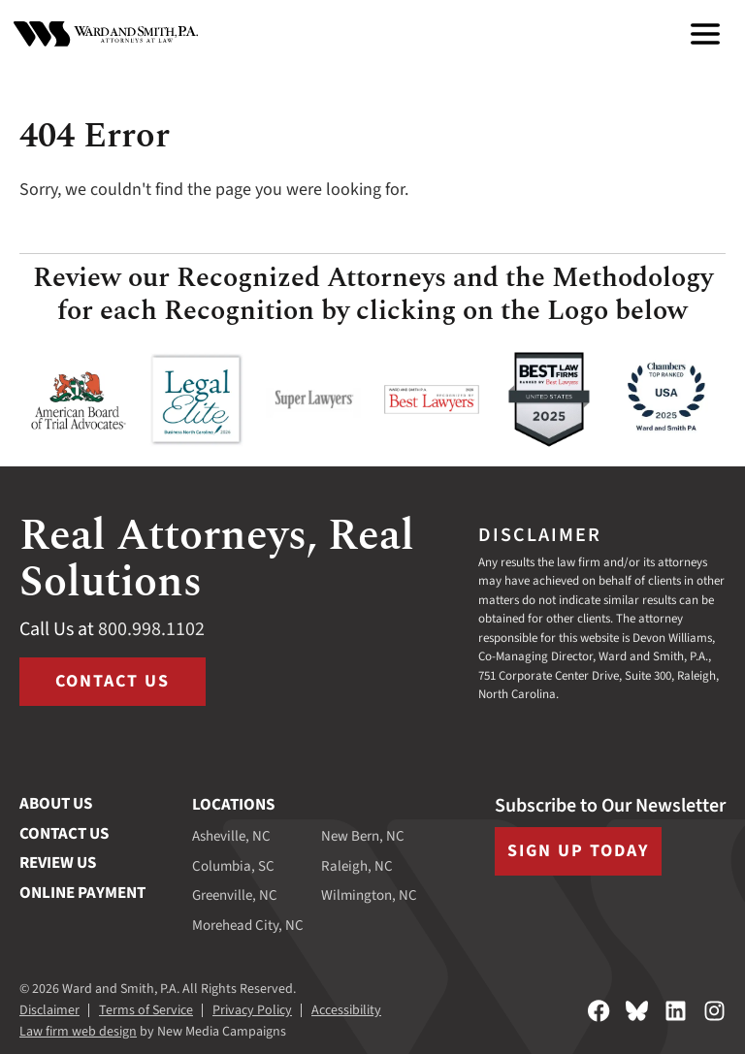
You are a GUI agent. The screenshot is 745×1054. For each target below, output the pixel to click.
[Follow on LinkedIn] (675, 1011)
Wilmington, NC (369, 895)
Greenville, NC (234, 895)
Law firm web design (78, 1031)
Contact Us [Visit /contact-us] (112, 681)
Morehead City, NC (248, 925)
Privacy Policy (252, 1010)
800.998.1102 (151, 629)
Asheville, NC (231, 836)
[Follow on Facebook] (599, 1011)
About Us (55, 803)
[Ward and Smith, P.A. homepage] (106, 34)
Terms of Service (146, 1010)
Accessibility (346, 1010)
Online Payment (82, 893)
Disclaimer (49, 1010)
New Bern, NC (363, 836)
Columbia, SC (233, 866)
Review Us (57, 863)
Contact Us (64, 834)
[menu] (705, 34)
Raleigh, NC (357, 866)
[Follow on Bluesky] (637, 1011)
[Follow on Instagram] (714, 1011)
